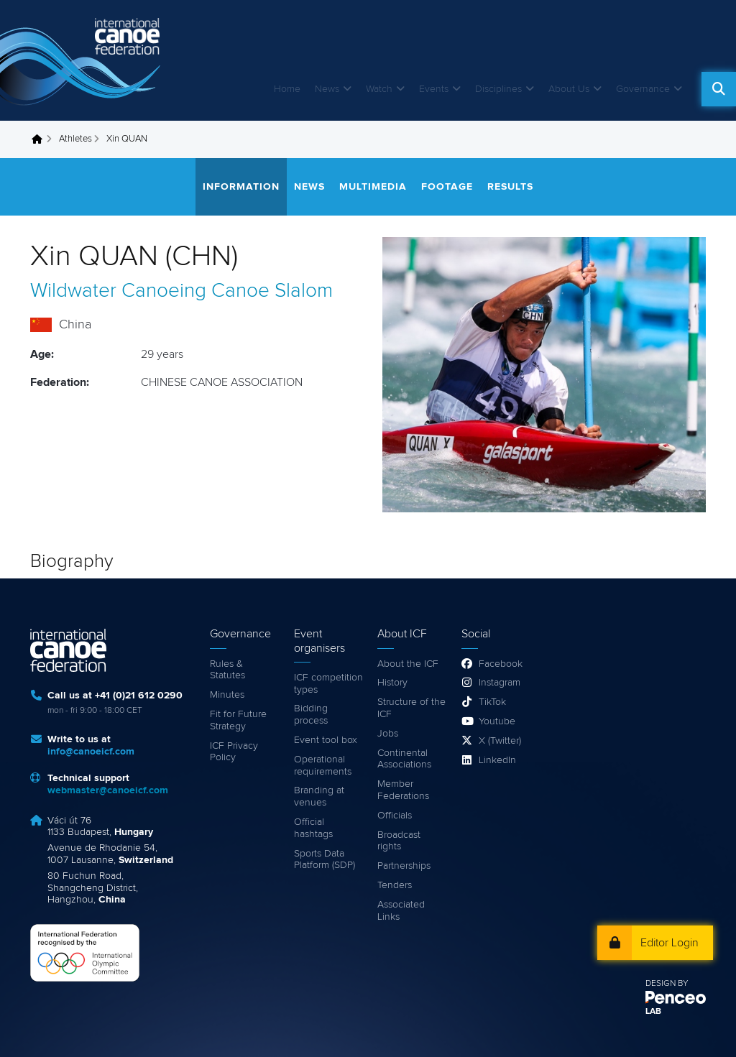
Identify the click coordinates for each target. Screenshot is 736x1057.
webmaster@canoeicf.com (107, 790)
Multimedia (373, 187)
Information (241, 187)
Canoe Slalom (272, 291)
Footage (447, 187)
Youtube (497, 721)
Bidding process (311, 714)
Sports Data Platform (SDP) (324, 860)
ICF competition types (328, 684)
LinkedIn (497, 760)
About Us (568, 89)
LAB (653, 1011)
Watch (379, 89)
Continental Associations (404, 759)
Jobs (387, 734)
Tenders (394, 885)
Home (287, 89)
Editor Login (669, 942)
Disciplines (498, 89)
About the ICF (407, 664)
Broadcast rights (398, 841)
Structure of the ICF (411, 708)
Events (433, 89)
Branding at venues (319, 796)
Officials (394, 816)
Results (510, 187)
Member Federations (403, 790)
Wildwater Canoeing (118, 291)
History (392, 683)
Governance (643, 89)
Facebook (501, 664)
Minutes (227, 695)
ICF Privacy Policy (234, 752)
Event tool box (325, 740)
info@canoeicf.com (90, 752)
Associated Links (401, 911)
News (327, 89)
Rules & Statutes (227, 670)
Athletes (75, 139)
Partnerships (404, 866)
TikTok (492, 702)
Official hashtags (313, 828)
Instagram (499, 683)
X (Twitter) (500, 741)
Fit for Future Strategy (238, 720)
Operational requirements (322, 765)
